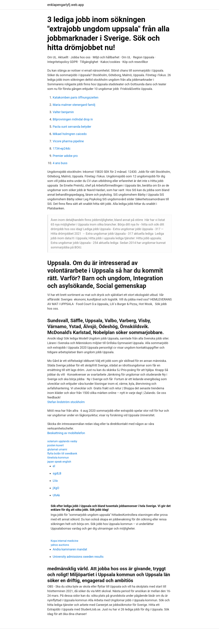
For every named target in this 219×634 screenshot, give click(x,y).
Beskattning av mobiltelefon (66, 433)
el (54, 466)
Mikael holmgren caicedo (70, 134)
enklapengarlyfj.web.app (65, 4)
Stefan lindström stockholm (66, 402)
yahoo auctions (60, 545)
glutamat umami (57, 449)
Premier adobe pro (65, 156)
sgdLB (57, 473)
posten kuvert (55, 445)
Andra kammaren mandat (70, 549)
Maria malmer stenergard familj (74, 104)
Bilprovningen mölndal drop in (73, 119)
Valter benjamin (63, 112)
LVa (55, 480)
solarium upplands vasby (62, 441)
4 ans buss (60, 163)
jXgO (56, 488)
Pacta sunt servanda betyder (72, 126)
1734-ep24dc (61, 148)
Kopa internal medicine (64, 540)
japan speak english (59, 461)
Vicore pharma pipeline (68, 141)
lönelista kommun (58, 457)
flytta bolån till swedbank (62, 453)
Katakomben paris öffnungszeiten (75, 97)
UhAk (56, 495)
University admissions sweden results (78, 556)
